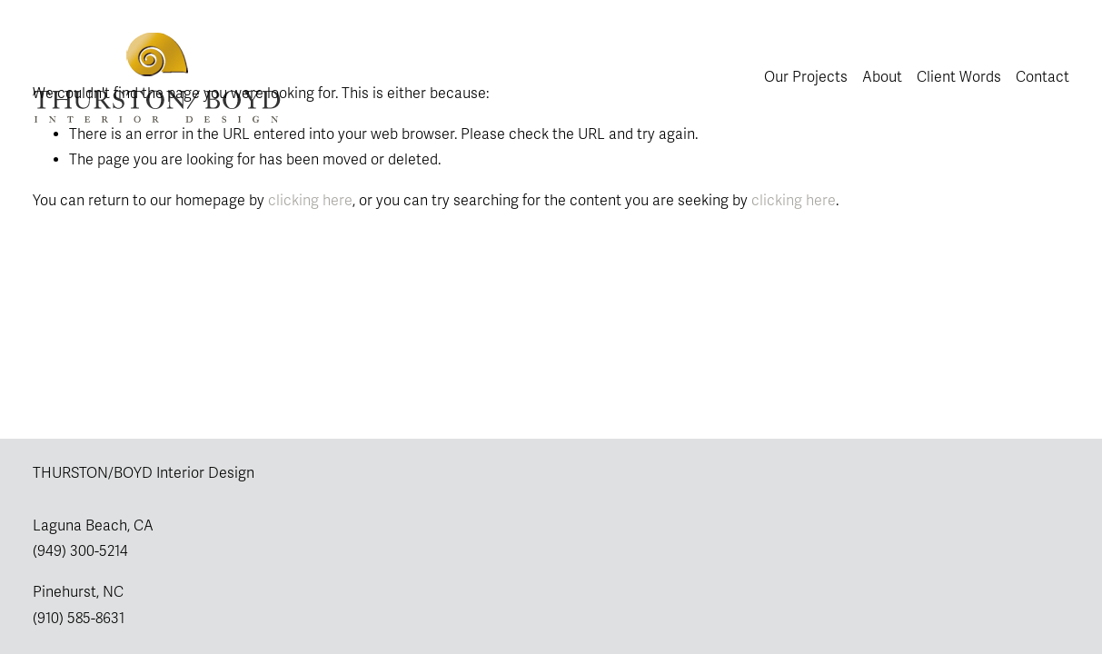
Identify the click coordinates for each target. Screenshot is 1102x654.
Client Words (959, 77)
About (882, 77)
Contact (1042, 77)
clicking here (310, 201)
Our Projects (806, 77)
